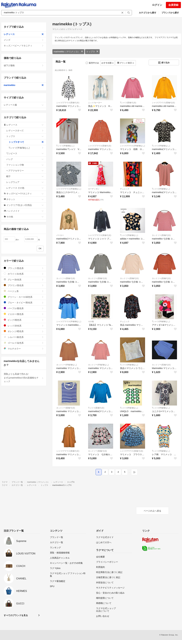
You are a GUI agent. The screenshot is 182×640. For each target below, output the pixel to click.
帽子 (25, 176)
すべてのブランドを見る (16, 615)
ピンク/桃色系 (24, 320)
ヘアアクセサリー (25, 170)
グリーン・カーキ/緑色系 (24, 297)
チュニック (124, 189)
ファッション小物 (25, 165)
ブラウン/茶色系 (24, 285)
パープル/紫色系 (24, 308)
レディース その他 (25, 188)
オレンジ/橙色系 (24, 331)
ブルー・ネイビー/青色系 (24, 302)
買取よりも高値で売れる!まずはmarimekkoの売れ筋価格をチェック (24, 378)
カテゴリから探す (147, 12)
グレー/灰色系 (24, 279)
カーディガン (93, 189)
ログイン (157, 5)
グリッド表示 (125, 63)
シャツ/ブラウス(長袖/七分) (67, 103)
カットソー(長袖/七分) (161, 235)
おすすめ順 (107, 63)
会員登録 (173, 5)
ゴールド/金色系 (24, 342)
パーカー (60, 235)
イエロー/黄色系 (24, 314)
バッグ (25, 159)
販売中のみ (92, 63)
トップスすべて (26, 142)
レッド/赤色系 (24, 325)
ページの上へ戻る (152, 511)
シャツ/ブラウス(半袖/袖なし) (132, 146)
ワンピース (25, 153)
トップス (92, 51)
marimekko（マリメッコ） (68, 51)
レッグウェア (25, 182)
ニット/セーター (95, 103)
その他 (91, 321)
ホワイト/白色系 (24, 273)
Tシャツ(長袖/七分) (128, 103)
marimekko (24, 85)
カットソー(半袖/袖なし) (66, 365)
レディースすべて (25, 130)
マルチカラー (24, 348)
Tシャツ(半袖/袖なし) (65, 146)
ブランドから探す (170, 12)
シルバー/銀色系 (24, 337)
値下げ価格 (24, 65)
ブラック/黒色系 (24, 268)
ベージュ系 (24, 291)
